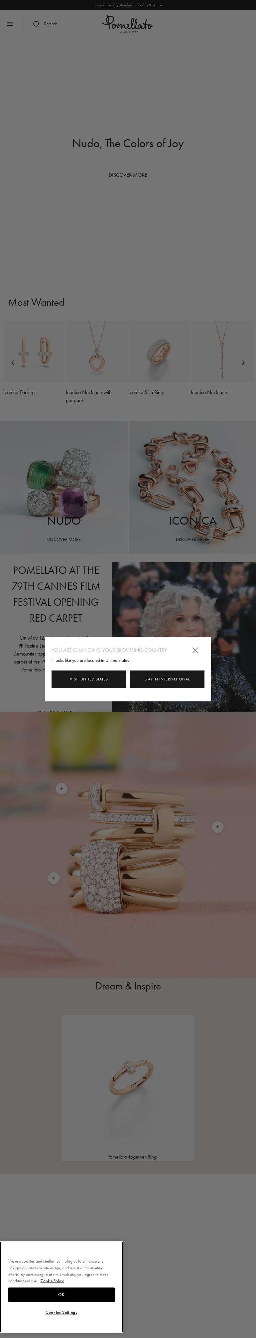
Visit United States (89, 679)
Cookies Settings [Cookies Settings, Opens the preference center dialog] (61, 1312)
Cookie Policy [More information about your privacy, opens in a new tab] (52, 1280)
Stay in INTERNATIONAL (167, 679)
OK (61, 1294)
